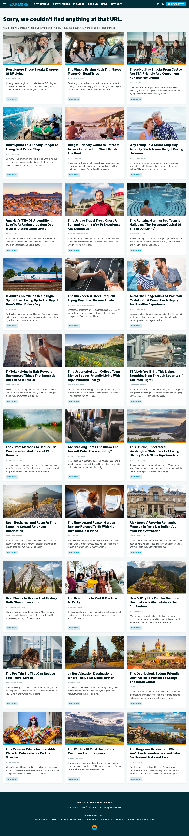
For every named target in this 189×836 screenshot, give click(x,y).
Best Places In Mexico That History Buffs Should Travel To (31, 600)
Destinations (42, 4)
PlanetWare (148, 819)
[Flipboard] (158, 4)
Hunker (106, 819)
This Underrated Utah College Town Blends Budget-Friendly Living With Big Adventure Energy (94, 376)
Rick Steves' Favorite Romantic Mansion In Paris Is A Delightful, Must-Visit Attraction (153, 527)
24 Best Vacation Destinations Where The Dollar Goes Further (91, 676)
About (80, 802)
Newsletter (176, 4)
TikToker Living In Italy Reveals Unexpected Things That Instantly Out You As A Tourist (30, 376)
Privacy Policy (104, 802)
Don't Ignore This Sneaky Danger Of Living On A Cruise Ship (32, 147)
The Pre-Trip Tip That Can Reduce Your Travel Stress (30, 676)
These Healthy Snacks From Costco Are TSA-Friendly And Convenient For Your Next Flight (156, 74)
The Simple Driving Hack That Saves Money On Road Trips (94, 72)
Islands (117, 819)
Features (116, 4)
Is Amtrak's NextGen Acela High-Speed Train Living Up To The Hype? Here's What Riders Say (32, 300)
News (104, 4)
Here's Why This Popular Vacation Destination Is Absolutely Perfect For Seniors (154, 602)
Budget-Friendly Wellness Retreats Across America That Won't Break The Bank (93, 149)
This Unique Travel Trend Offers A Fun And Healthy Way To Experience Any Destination (94, 225)
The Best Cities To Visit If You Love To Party (93, 600)
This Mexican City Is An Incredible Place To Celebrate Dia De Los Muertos (31, 753)
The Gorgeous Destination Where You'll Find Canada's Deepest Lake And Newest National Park (155, 753)
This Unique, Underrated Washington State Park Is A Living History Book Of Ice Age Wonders (154, 451)
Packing (93, 4)
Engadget (40, 819)
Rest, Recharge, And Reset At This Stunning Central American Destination (31, 527)
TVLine (62, 819)
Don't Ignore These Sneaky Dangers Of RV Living (32, 72)
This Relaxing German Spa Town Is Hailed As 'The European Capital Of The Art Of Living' (155, 225)
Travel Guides (61, 4)
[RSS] (163, 4)
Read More (11, 99)
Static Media (80, 807)
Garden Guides (76, 819)
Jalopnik (52, 819)
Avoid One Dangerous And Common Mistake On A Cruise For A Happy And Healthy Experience (156, 300)
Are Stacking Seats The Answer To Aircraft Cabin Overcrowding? (93, 449)
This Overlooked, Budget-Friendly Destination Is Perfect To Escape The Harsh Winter (154, 678)
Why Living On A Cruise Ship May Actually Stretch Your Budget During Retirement (156, 149)
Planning (79, 4)
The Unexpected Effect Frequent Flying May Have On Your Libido (91, 298)
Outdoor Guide (131, 819)
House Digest (93, 819)
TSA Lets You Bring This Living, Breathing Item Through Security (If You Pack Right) (156, 376)
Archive (90, 802)
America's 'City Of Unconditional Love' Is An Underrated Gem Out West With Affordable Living (29, 225)
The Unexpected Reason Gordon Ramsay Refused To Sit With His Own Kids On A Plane (91, 527)
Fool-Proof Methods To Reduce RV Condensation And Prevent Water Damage (31, 451)
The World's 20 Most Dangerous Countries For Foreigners (91, 751)
